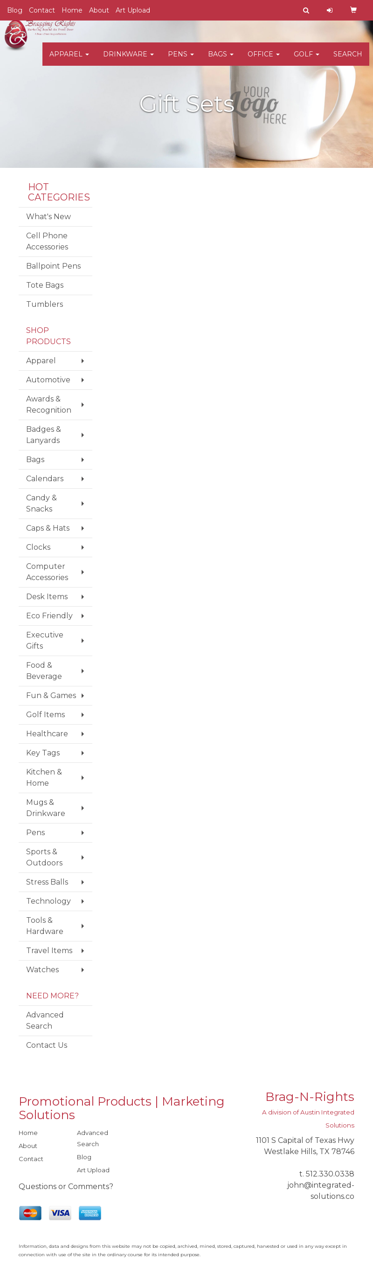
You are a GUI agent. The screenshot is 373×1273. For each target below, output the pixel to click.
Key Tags (43, 752)
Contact (42, 10)
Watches (42, 969)
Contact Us (46, 1045)
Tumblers (44, 304)
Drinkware (128, 60)
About (99, 10)
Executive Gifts (44, 640)
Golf (306, 60)
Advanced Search (45, 1020)
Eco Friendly (49, 615)
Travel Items (49, 950)
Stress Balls (47, 882)
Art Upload (133, 10)
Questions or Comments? (66, 1186)
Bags (221, 60)
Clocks (38, 547)
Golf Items (45, 714)
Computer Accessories (47, 572)
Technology (48, 901)
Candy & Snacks (41, 503)
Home (72, 10)
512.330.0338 (330, 1173)
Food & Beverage (44, 671)
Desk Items (47, 596)
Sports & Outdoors (44, 857)
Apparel (69, 60)
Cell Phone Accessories (47, 241)
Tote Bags (44, 285)
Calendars (44, 478)
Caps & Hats (47, 528)
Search (347, 60)
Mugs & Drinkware (45, 808)
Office (264, 60)
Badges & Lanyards (43, 435)
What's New (48, 216)
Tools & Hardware (44, 926)
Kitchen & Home (44, 778)
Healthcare (47, 733)
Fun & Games (51, 695)
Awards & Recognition (48, 404)
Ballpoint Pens (53, 266)
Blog (14, 10)
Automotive (48, 379)
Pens (181, 60)
